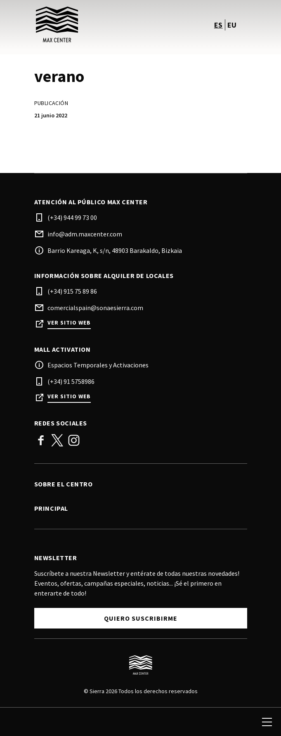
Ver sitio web (69, 322)
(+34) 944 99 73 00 (72, 217)
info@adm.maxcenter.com (84, 234)
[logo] (88, 25)
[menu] (267, 722)
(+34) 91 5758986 (70, 381)
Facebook (40, 440)
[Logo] (140, 665)
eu (232, 25)
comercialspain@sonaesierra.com (95, 308)
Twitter (57, 440)
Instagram (73, 440)
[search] (15, 722)
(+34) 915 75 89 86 (72, 291)
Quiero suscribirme (140, 618)
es (218, 25)
